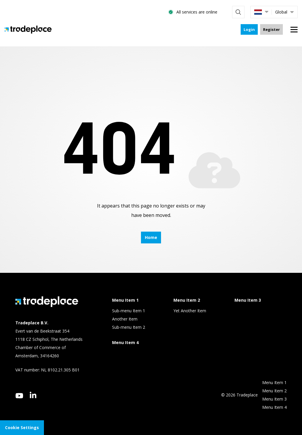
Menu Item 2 (274, 391)
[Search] (238, 12)
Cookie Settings (22, 427)
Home (151, 237)
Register (271, 29)
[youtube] (19, 396)
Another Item (124, 319)
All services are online (196, 12)
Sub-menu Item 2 (128, 327)
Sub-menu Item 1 (128, 310)
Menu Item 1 (274, 382)
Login (249, 29)
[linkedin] (33, 395)
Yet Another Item (189, 310)
